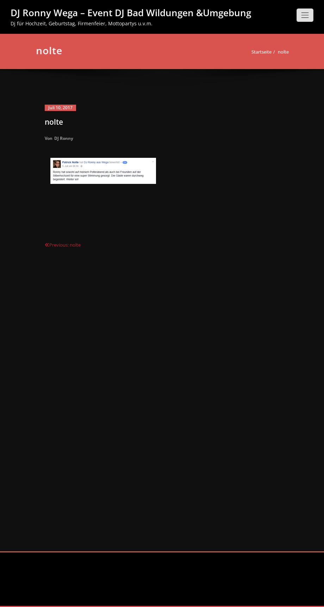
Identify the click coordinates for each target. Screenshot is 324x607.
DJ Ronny (63, 138)
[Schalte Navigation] (305, 15)
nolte (280, 52)
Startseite (259, 52)
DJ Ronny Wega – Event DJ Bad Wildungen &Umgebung (131, 12)
